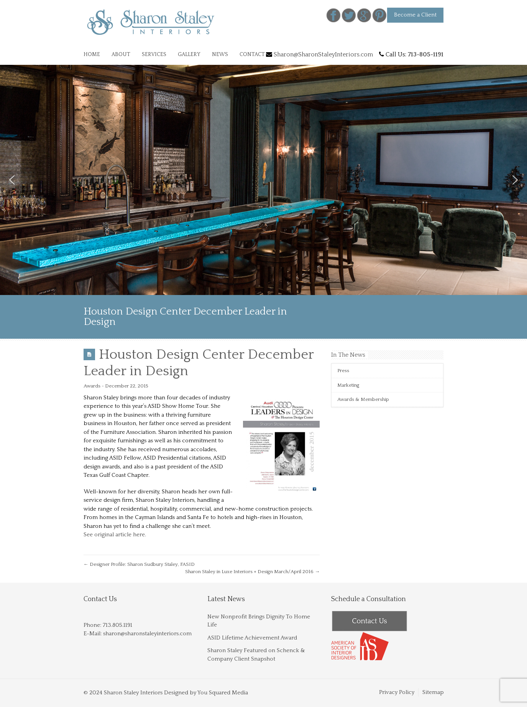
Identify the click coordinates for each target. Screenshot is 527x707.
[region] (263, 180)
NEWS (220, 54)
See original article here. (116, 534)
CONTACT (252, 54)
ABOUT (121, 54)
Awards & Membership (363, 399)
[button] (12, 180)
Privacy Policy (396, 692)
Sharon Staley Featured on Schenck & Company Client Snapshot (256, 654)
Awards (92, 386)
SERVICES (154, 54)
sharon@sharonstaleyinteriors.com (147, 633)
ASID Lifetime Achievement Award (252, 637)
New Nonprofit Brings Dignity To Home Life (258, 620)
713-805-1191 (425, 54)
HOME (92, 54)
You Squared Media (222, 692)
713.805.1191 (117, 625)
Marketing (348, 385)
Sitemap (433, 692)
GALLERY (189, 54)
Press (343, 370)
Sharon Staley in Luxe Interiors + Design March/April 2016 (252, 571)
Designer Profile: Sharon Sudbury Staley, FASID (139, 564)
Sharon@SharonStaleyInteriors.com (323, 54)
